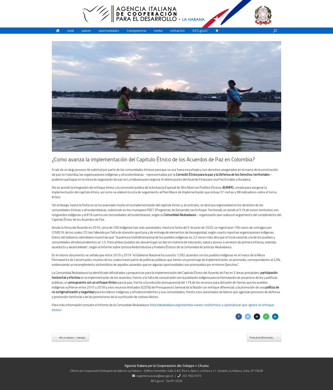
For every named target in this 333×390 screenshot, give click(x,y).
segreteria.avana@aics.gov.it (154, 375)
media (158, 30)
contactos (177, 30)
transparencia (136, 30)
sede (70, 30)
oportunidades (109, 30)
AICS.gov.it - (158, 381)
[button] (275, 30)
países (86, 30)
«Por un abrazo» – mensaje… (70, 337)
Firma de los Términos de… (264, 337)
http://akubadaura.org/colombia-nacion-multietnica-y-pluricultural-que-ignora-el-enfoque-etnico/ (163, 307)
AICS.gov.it (200, 30)
